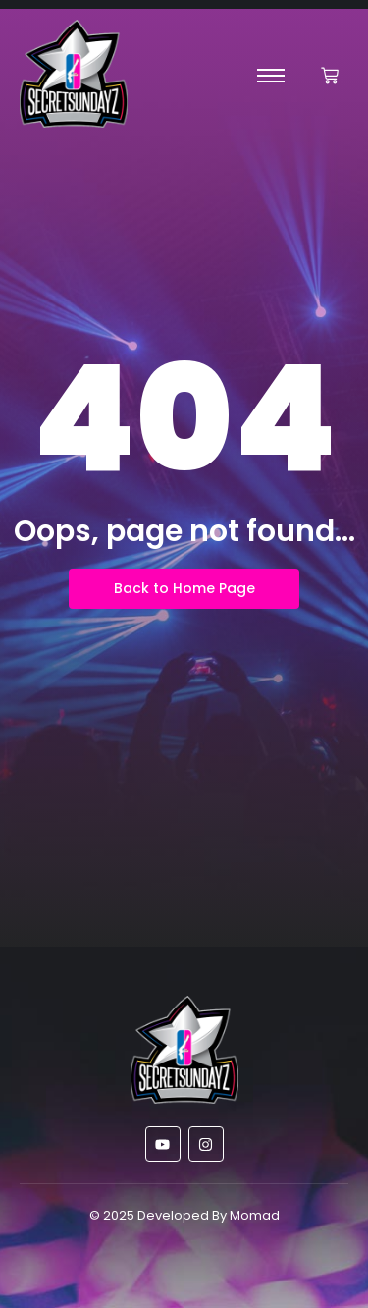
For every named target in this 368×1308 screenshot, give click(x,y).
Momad (255, 1215)
